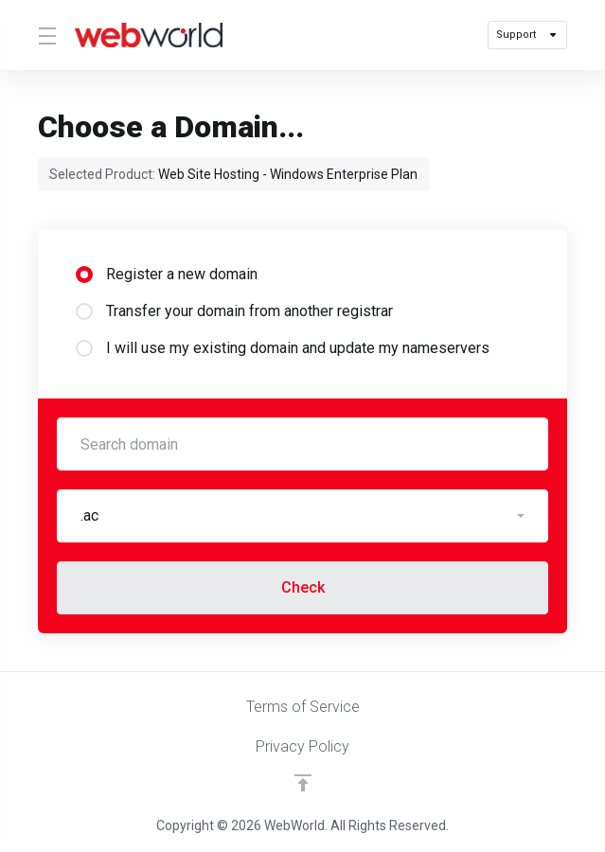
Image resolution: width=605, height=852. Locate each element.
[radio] (84, 274)
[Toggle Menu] (45, 35)
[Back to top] (303, 783)
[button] (302, 515)
